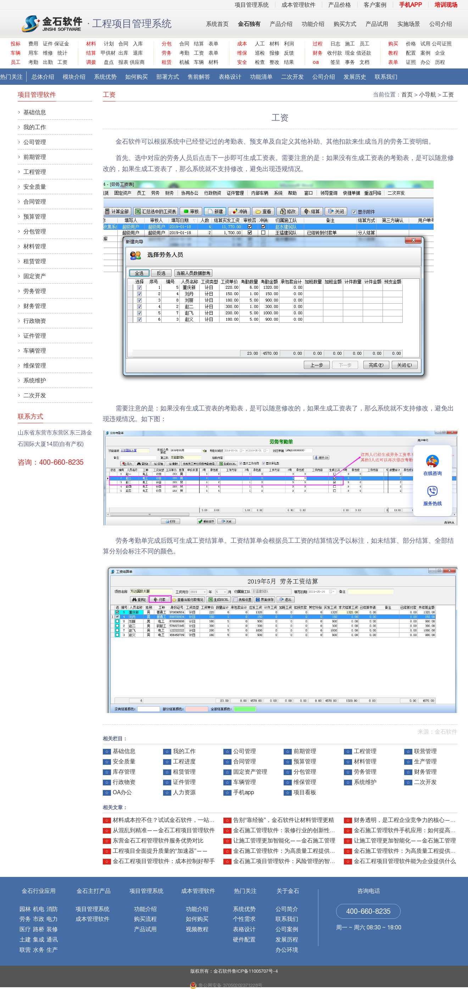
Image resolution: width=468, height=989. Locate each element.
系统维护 (365, 782)
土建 (25, 939)
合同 (123, 43)
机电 (38, 909)
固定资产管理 (250, 771)
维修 (48, 53)
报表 (123, 62)
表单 (213, 43)
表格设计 (230, 76)
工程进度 (184, 761)
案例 (425, 53)
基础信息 (124, 751)
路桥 (38, 929)
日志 (335, 43)
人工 (260, 43)
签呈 (335, 62)
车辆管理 (244, 782)
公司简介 (286, 909)
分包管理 (305, 771)
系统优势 (105, 76)
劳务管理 (365, 771)
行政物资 (124, 782)
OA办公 (122, 792)
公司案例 (286, 929)
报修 (274, 53)
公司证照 (438, 43)
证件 (48, 43)
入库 (138, 43)
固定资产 (34, 276)
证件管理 (184, 782)
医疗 (25, 929)
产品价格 (339, 4)
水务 (38, 949)
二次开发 (292, 76)
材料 (213, 62)
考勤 (33, 62)
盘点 (109, 62)
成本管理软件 (299, 4)
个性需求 (244, 919)
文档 (364, 62)
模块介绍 (74, 76)
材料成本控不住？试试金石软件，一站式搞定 (169, 820)
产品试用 (377, 24)
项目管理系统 (252, 4)
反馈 (289, 53)
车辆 (199, 62)
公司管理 (244, 751)
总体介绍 (43, 76)
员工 (364, 43)
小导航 (427, 94)
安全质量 (124, 761)
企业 (440, 53)
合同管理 (244, 761)
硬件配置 (244, 939)
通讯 (52, 939)
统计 (62, 53)
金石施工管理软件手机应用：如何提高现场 (408, 830)
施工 (350, 43)
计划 (109, 43)
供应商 (136, 62)
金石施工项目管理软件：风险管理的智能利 (287, 861)
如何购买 (136, 76)
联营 (25, 949)
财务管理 (425, 771)
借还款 (362, 53)
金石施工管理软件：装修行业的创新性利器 (287, 830)
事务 (350, 62)
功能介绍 (313, 24)
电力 (52, 919)
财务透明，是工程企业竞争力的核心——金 (408, 820)
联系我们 (386, 76)
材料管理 (365, 761)
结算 (199, 43)
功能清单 (261, 76)
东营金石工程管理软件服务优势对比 (158, 840)
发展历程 (286, 939)
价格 (411, 43)
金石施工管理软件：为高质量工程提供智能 (287, 850)
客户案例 (375, 4)
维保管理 (305, 782)
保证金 (60, 43)
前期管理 (305, 751)
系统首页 (217, 24)
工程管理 (365, 751)
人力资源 (184, 792)
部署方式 (167, 76)
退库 (138, 53)
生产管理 (425, 761)
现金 (350, 53)
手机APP (410, 4)
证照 (411, 62)
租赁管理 (184, 771)
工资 (62, 62)
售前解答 (199, 76)
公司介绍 (440, 24)
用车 (33, 53)
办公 (425, 62)
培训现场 (446, 4)
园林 (25, 909)
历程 (440, 62)
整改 (274, 62)
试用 (425, 43)
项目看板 (305, 792)
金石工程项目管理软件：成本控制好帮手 (164, 861)
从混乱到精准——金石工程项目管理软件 (164, 830)
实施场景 (408, 24)
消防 (52, 909)
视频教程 (197, 929)
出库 (123, 53)
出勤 (48, 62)
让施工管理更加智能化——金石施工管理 (284, 840)
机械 (184, 62)
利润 (289, 43)
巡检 (260, 53)
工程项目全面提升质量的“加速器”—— (160, 850)
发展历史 (355, 76)
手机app (243, 792)
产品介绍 (281, 24)
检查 (260, 62)
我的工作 (184, 751)
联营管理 (425, 751)
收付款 (333, 53)
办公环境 (286, 949)
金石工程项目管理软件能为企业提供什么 (405, 861)
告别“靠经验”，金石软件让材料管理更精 (283, 820)
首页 (407, 94)
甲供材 (107, 53)
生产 (52, 949)
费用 (33, 43)
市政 (38, 919)
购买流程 (145, 919)
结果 (289, 62)
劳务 (25, 919)
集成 (38, 939)
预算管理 (305, 761)
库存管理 (124, 771)
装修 (52, 929)
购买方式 (345, 24)
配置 (411, 53)
